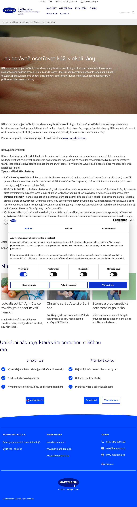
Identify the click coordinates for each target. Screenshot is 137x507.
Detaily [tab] (68, 228)
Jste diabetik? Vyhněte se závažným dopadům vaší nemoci (21, 308)
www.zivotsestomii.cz (58, 455)
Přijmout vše (108, 285)
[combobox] (125, 12)
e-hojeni (42, 2)
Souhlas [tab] (28, 228)
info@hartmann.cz (115, 448)
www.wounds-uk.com (73, 138)
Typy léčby (81, 8)
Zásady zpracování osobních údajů (21, 442)
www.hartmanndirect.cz (59, 449)
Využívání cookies (12, 449)
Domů (5, 22)
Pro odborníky (88, 2)
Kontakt (64, 13)
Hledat (133, 12)
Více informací (111, 400)
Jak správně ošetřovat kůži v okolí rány (38, 22)
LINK (50, 2)
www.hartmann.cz (56, 442)
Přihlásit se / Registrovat (66, 2)
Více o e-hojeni (35, 400)
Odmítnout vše (29, 285)
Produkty (51, 13)
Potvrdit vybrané (68, 285)
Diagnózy (51, 8)
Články (93, 8)
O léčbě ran (65, 8)
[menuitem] (51, 8)
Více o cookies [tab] (109, 228)
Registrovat (91, 400)
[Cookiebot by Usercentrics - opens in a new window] (115, 221)
